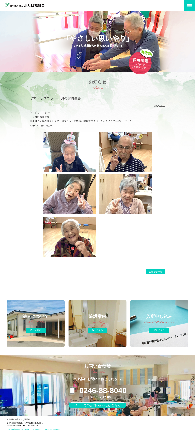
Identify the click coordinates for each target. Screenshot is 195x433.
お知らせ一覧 (155, 271)
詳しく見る (35, 330)
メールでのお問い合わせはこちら (97, 405)
